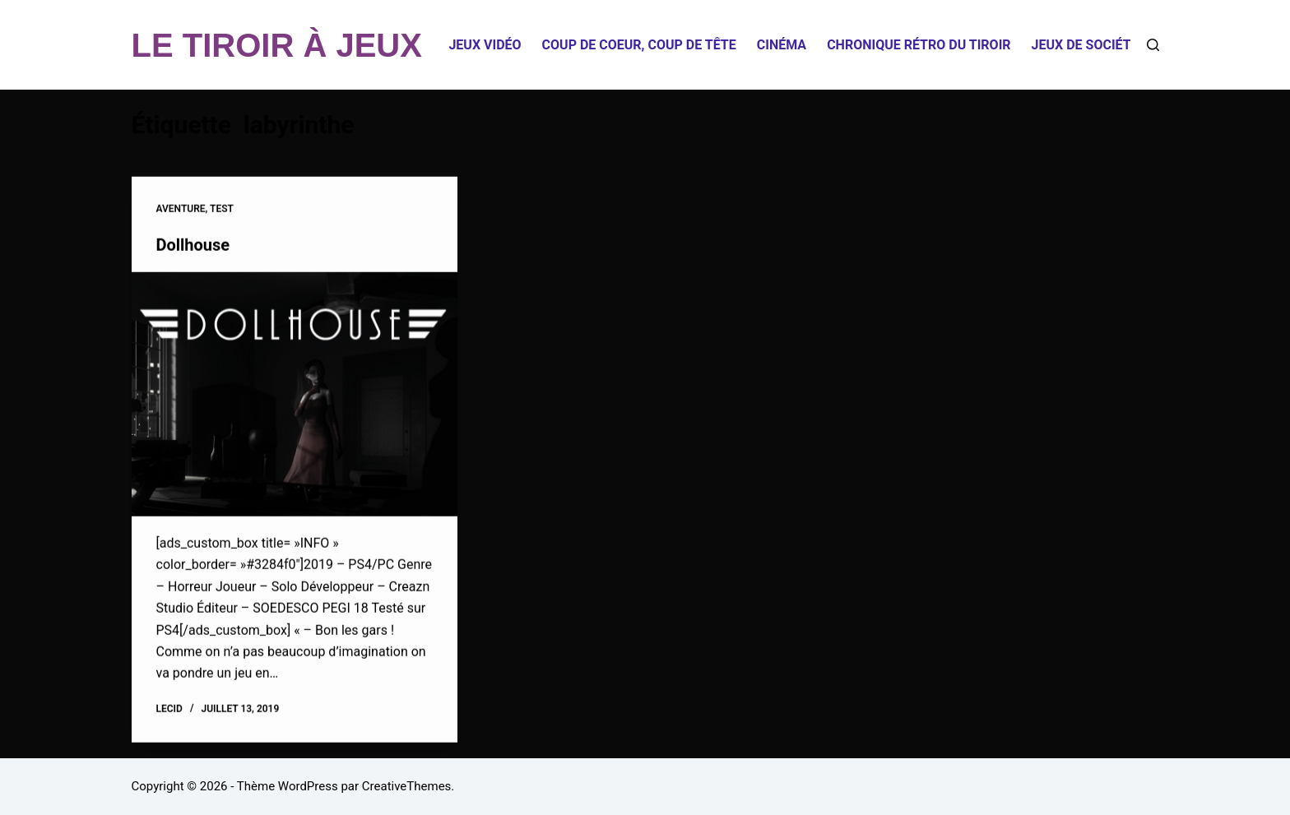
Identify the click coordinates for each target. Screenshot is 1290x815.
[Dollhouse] (294, 394)
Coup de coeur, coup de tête (639, 45)
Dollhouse (193, 245)
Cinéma (781, 45)
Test (222, 209)
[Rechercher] (1153, 45)
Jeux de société (1085, 45)
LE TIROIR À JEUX (277, 45)
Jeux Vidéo (484, 45)
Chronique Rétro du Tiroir (918, 45)
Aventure (181, 209)
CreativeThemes (407, 786)
